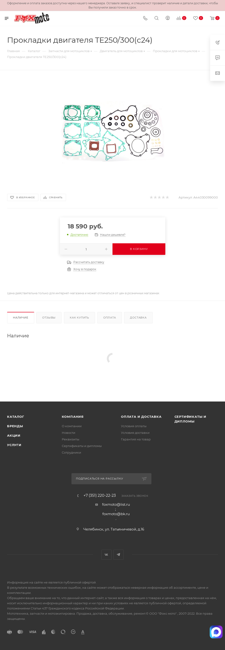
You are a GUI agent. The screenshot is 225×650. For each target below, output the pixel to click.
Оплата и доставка (141, 416)
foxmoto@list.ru (116, 504)
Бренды (15, 426)
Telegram (118, 555)
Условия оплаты (133, 426)
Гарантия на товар (136, 439)
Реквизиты (70, 439)
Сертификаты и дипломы (82, 446)
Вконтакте (106, 555)
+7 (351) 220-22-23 (99, 495)
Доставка (138, 317)
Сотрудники (71, 452)
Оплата (109, 317)
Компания (73, 416)
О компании (72, 426)
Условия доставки (135, 433)
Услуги (14, 445)
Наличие (20, 317)
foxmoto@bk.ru (116, 514)
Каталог (15, 416)
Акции (14, 435)
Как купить (79, 317)
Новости (68, 433)
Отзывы (49, 317)
